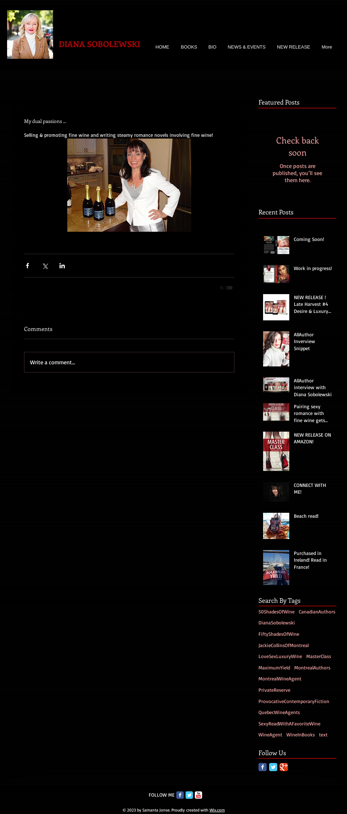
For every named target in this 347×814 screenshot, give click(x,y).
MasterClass (318, 656)
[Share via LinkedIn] (62, 265)
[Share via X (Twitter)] (44, 265)
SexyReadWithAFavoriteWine (289, 723)
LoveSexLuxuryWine (280, 656)
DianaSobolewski (276, 622)
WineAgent (270, 734)
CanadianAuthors (317, 611)
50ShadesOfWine (276, 611)
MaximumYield (274, 667)
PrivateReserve (274, 690)
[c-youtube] (198, 795)
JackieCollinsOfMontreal (283, 645)
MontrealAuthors (312, 667)
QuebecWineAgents (279, 712)
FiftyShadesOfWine (278, 634)
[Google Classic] (284, 767)
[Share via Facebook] (27, 265)
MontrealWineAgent (279, 678)
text (323, 734)
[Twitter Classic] (273, 767)
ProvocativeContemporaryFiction (293, 701)
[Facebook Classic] (262, 767)
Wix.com (217, 810)
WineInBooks (300, 734)
